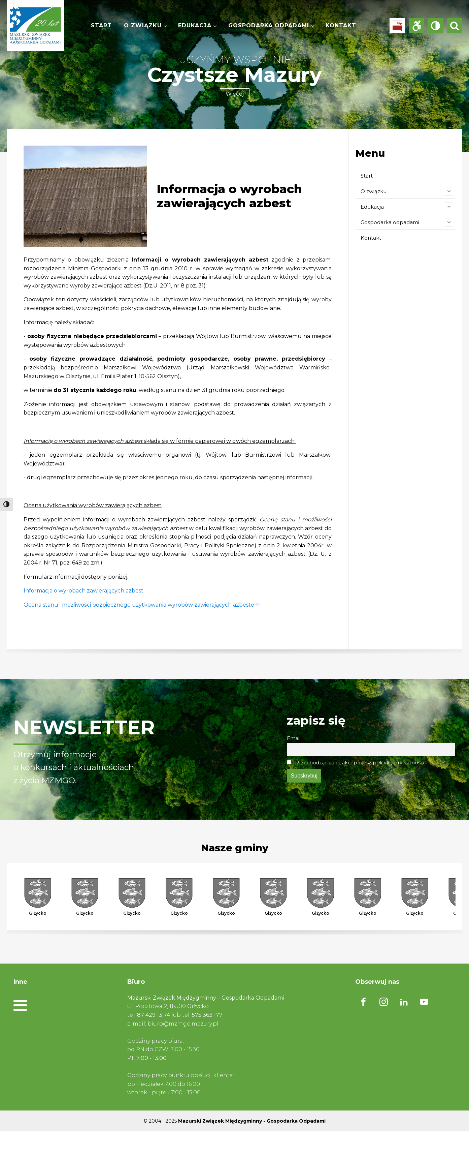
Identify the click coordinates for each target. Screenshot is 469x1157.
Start (101, 25)
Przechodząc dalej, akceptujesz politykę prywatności (355, 763)
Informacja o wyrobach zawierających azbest (83, 590)
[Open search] (454, 25)
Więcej (235, 94)
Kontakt (341, 25)
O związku (143, 25)
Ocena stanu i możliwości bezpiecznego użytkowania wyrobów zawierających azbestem (142, 605)
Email (294, 738)
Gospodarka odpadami (268, 25)
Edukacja (194, 25)
